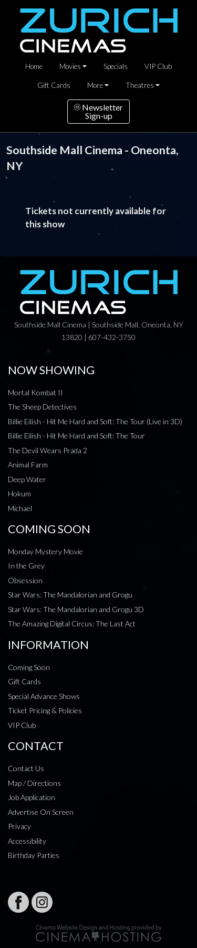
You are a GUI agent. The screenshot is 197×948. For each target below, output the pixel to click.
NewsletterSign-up (98, 111)
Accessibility (27, 840)
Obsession (25, 580)
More (95, 85)
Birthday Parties (33, 855)
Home (34, 66)
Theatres (140, 85)
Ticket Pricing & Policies (45, 710)
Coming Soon (29, 667)
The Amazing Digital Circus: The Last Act (72, 623)
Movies (70, 66)
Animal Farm (28, 464)
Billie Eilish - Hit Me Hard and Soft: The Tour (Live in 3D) (95, 421)
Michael (20, 508)
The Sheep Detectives (42, 406)
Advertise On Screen (41, 811)
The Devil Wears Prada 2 (47, 450)
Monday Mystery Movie (45, 551)
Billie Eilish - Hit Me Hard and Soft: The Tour (76, 435)
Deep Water (27, 479)
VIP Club (158, 66)
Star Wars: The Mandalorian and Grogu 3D (76, 609)
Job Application (31, 797)
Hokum (19, 493)
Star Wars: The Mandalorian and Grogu (70, 594)
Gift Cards (53, 85)
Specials (115, 66)
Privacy (19, 826)
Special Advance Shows (44, 696)
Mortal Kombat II (35, 392)
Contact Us (26, 768)
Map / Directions (34, 783)
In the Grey (26, 565)
